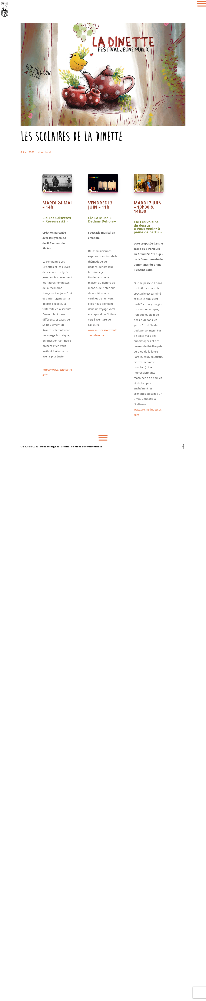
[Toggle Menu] (103, 438)
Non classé (44, 152)
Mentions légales (49, 446)
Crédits (65, 446)
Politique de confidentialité (86, 446)
